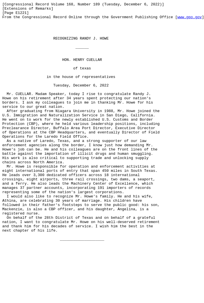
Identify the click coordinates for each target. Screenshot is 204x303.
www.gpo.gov (189, 20)
